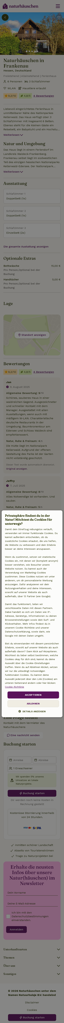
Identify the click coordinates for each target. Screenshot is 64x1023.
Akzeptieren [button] (33, 695)
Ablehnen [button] (33, 704)
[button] (32, 711)
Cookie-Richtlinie (14, 686)
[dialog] (32, 613)
